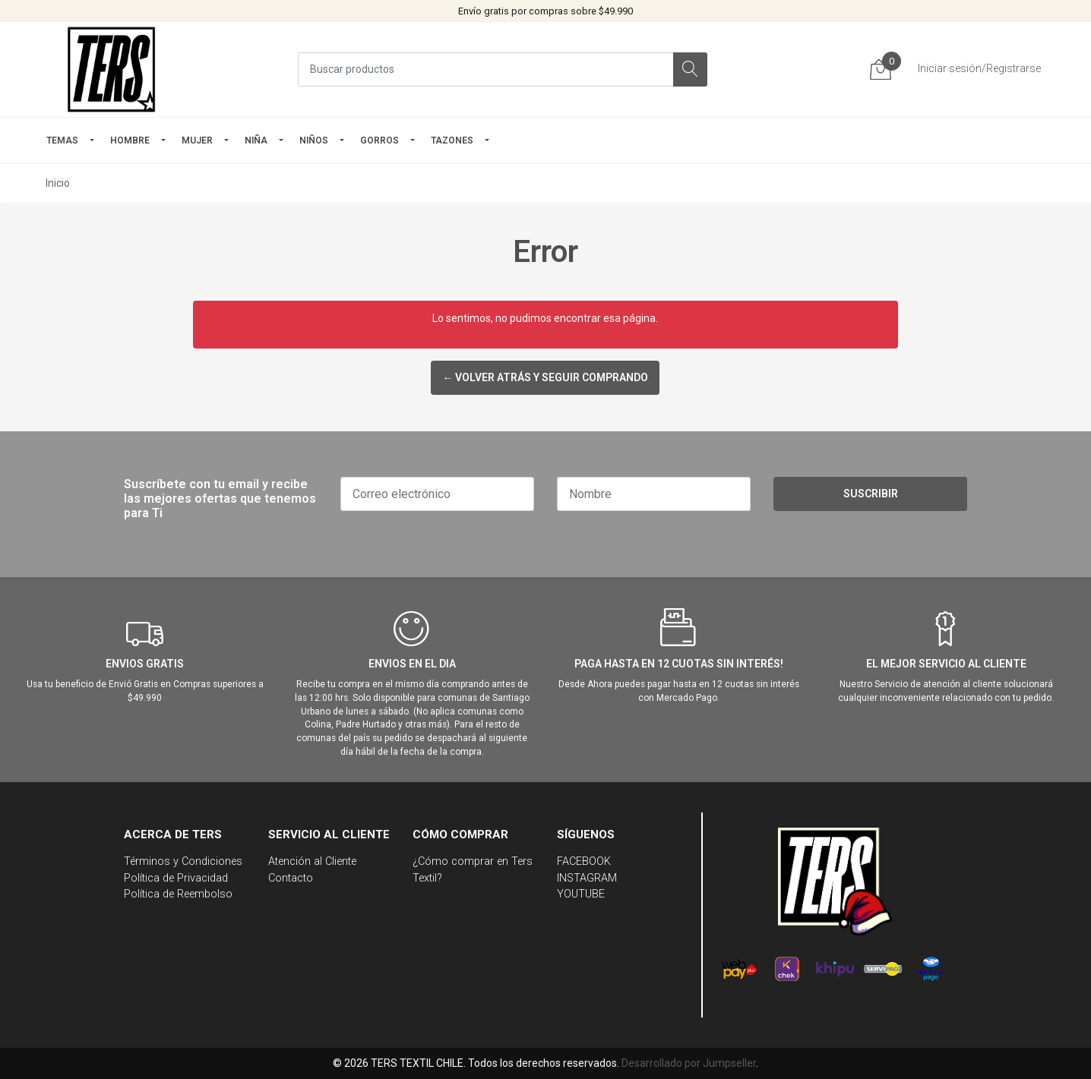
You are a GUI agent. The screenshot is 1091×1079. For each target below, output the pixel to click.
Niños (313, 140)
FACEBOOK (584, 861)
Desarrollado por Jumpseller (688, 1063)
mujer (197, 140)
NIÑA (256, 140)
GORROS (379, 140)
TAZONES (452, 140)
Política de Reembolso (178, 894)
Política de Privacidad (176, 878)
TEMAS (62, 140)
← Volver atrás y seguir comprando (545, 377)
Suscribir (870, 493)
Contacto (290, 878)
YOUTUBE (581, 894)
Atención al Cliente (312, 861)
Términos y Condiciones (183, 861)
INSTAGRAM (587, 878)
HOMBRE (130, 140)
